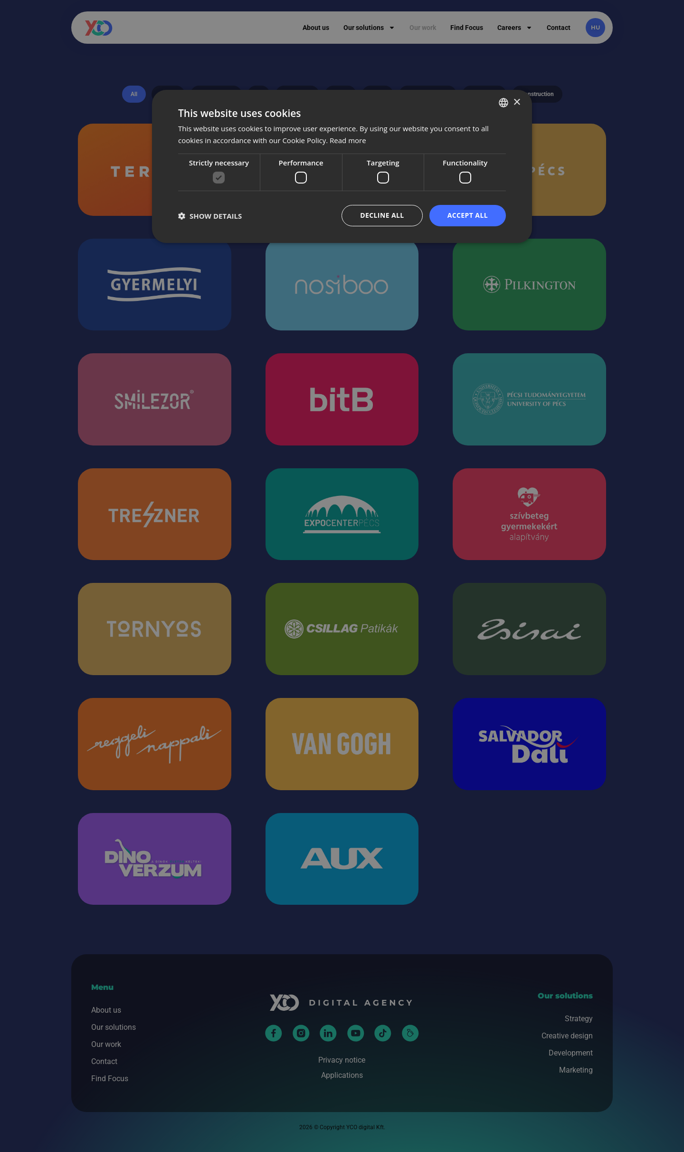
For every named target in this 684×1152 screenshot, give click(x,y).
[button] (210, 216)
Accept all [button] (467, 215)
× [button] (516, 102)
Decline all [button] (382, 215)
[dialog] (342, 166)
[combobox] (503, 102)
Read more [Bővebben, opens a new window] (348, 140)
